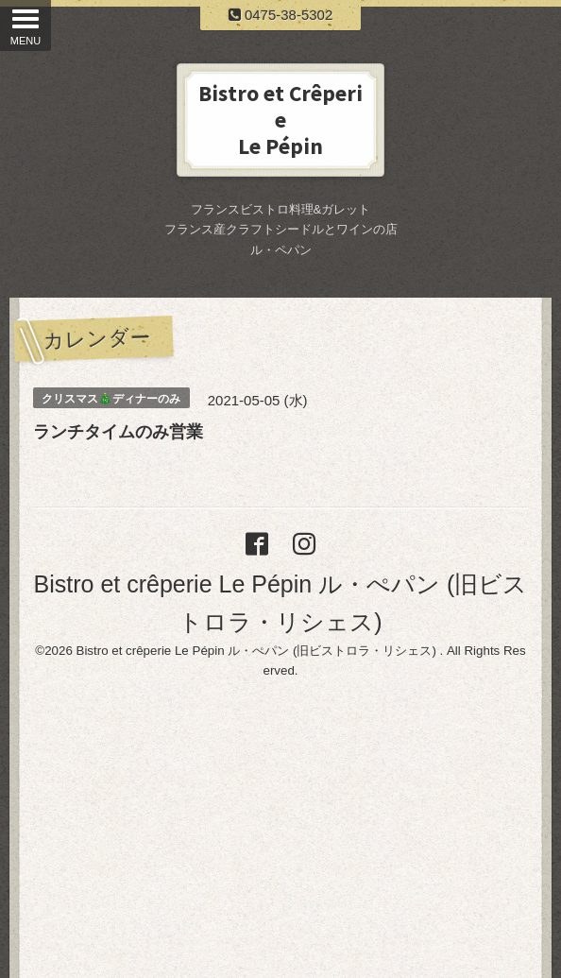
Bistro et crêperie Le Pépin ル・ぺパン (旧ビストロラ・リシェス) (258, 650)
